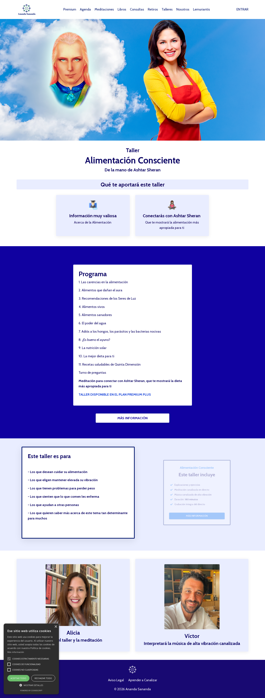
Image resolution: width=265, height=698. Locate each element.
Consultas (137, 9)
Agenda (85, 9)
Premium (69, 9)
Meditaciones (104, 9)
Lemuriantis (201, 9)
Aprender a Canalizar (143, 681)
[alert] (31, 659)
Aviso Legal (115, 681)
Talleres (167, 9)
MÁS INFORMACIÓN (132, 418)
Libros (122, 9)
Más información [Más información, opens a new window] (15, 652)
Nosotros (183, 9)
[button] (9, 658)
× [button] (55, 626)
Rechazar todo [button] (43, 678)
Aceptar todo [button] (18, 678)
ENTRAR (242, 9)
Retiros (153, 9)
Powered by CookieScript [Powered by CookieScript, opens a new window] (31, 690)
